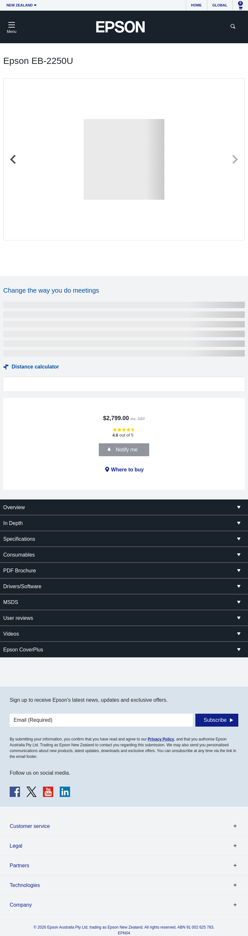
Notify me (126, 449)
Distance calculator (35, 366)
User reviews (18, 618)
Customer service (30, 826)
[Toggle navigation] (11, 27)
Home (196, 5)
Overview (14, 507)
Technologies (25, 885)
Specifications (19, 539)
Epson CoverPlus (23, 649)
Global (219, 5)
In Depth (13, 523)
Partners (19, 865)
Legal (16, 846)
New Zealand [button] (19, 5)
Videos (11, 634)
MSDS (10, 602)
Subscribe (215, 720)
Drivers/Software (22, 586)
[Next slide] (234, 159)
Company (21, 905)
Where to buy (127, 469)
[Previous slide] (13, 159)
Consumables (19, 555)
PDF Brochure (19, 570)
